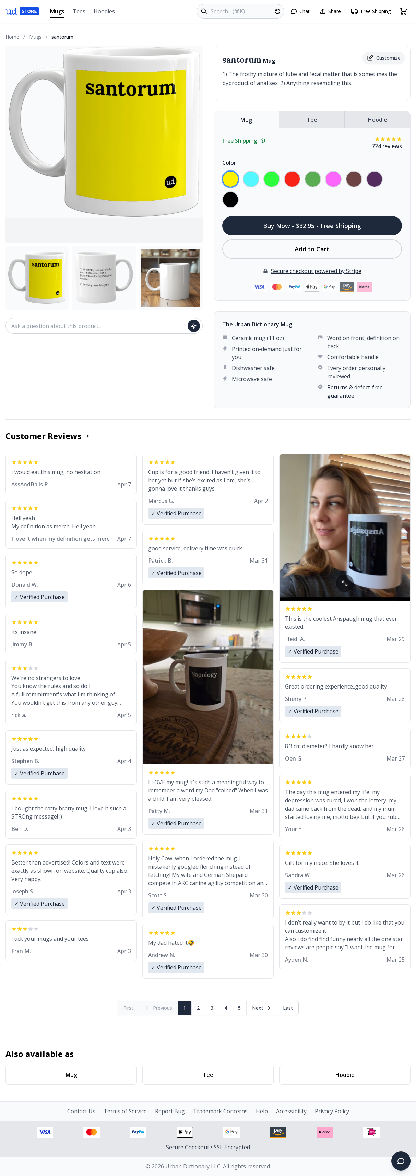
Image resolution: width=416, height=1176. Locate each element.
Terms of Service (125, 1111)
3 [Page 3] (212, 1007)
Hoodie (377, 120)
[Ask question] (194, 326)
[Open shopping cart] (404, 11)
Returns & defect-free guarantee (355, 391)
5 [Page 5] (239, 1007)
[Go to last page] (287, 1008)
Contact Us (81, 1111)
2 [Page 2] (198, 1007)
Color (229, 162)
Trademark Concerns (220, 1111)
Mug (246, 120)
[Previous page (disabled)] (158, 1008)
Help (262, 1111)
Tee (312, 120)
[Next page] (262, 1008)
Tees (79, 11)
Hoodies (104, 11)
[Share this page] (330, 11)
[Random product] (277, 11)
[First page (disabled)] (128, 1008)
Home (12, 37)
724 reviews (387, 146)
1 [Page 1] (184, 1007)
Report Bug (170, 1111)
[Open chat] (300, 11)
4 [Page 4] (225, 1007)
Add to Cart (312, 249)
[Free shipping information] (370, 11)
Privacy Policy (332, 1111)
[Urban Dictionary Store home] (22, 11)
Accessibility (291, 1111)
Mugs (57, 13)
